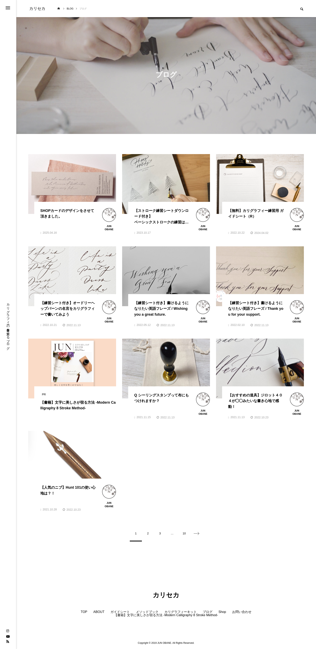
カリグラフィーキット (180, 612)
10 (184, 533)
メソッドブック (147, 612)
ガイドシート (120, 612)
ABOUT (98, 612)
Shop (222, 612)
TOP (84, 612)
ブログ (207, 612)
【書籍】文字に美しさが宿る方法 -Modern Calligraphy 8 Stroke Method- (166, 615)
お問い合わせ (242, 612)
